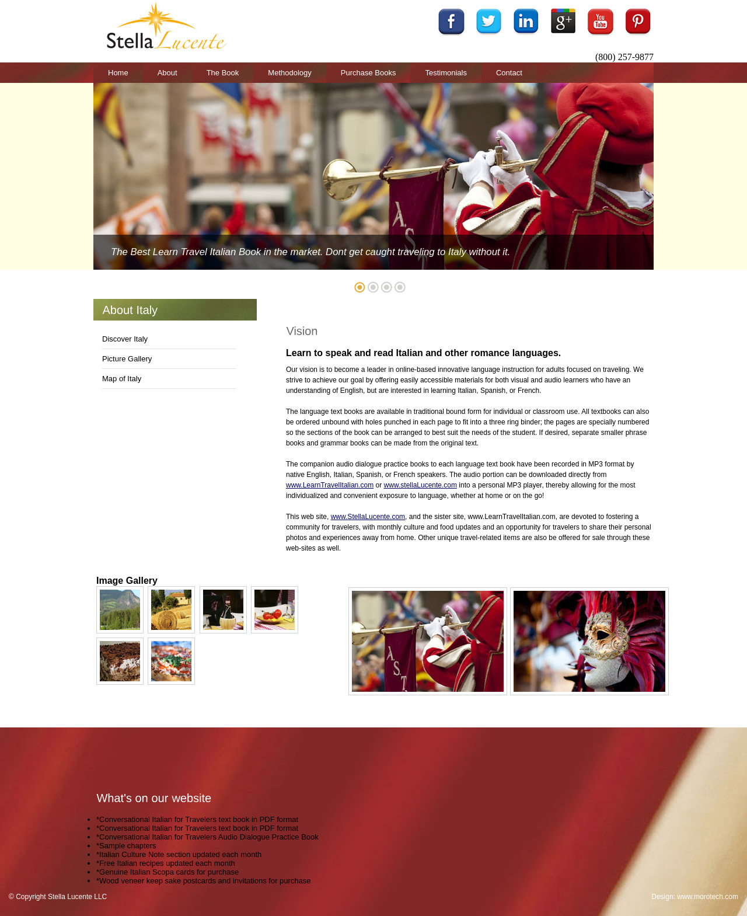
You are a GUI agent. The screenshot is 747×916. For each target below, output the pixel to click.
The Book (223, 72)
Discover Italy (125, 339)
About (167, 72)
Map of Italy (121, 378)
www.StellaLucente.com (368, 517)
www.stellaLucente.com (420, 485)
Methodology (289, 72)
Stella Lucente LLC (77, 897)
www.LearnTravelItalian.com (330, 485)
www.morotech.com (707, 897)
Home (118, 72)
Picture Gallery (127, 358)
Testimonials (446, 72)
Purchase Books (368, 72)
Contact (509, 72)
